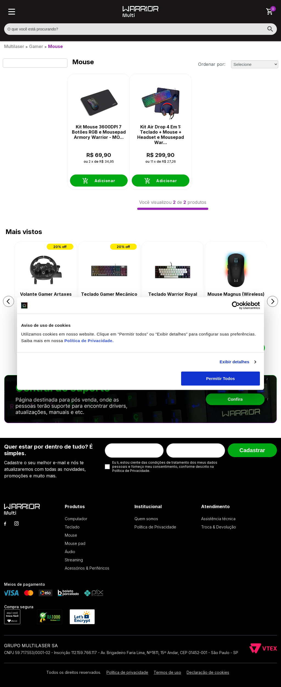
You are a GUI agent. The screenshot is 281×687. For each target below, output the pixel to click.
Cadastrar (252, 450)
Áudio (70, 551)
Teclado (72, 527)
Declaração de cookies (208, 672)
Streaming (74, 560)
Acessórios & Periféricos (87, 568)
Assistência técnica (218, 518)
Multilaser (14, 46)
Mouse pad (75, 543)
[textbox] (140, 29)
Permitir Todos (220, 378)
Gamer (36, 46)
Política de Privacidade (88, 340)
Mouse (55, 46)
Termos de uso (167, 672)
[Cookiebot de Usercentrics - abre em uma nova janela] (236, 305)
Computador (76, 518)
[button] (8, 301)
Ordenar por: (211, 64)
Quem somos (146, 518)
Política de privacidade (127, 672)
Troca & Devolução (218, 527)
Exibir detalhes (234, 361)
